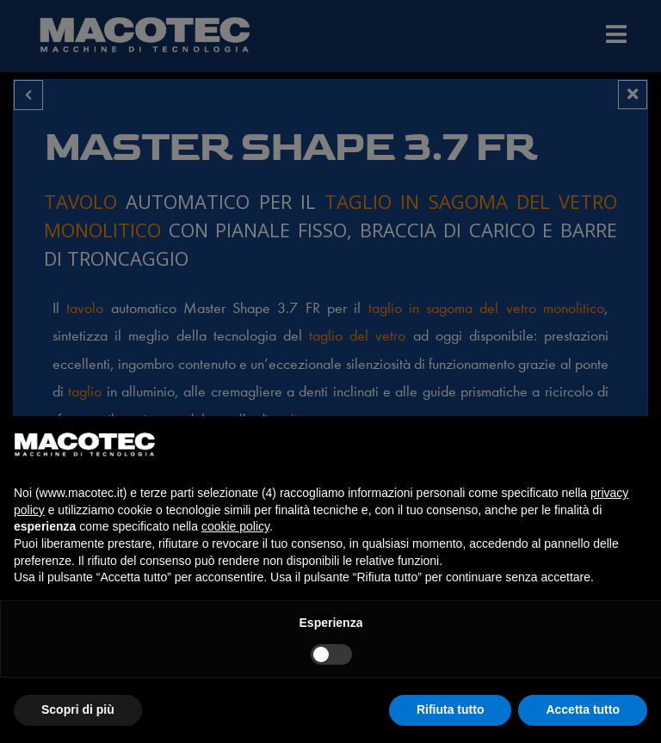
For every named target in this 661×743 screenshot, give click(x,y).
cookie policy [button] (235, 526)
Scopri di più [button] (77, 709)
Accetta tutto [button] (583, 709)
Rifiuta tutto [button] (451, 709)
